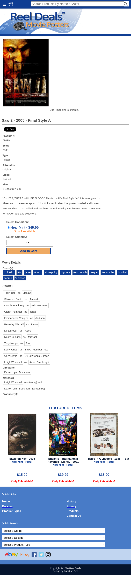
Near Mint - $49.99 (23, 229)
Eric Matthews (40, 305)
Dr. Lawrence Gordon (37, 355)
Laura (34, 324)
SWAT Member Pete (36, 349)
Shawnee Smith (13, 299)
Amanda (34, 299)
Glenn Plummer (13, 311)
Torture (8, 278)
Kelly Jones (10, 349)
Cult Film (9, 272)
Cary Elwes (10, 355)
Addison (40, 318)
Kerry (28, 330)
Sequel (94, 272)
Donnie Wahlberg (14, 305)
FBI (19, 272)
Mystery (65, 272)
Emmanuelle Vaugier (16, 318)
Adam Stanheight (39, 362)
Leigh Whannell (13, 362)
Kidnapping (51, 272)
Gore (28, 272)
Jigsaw (27, 292)
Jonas (33, 311)
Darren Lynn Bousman (17, 372)
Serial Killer (107, 272)
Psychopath (80, 272)
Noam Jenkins (12, 336)
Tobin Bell (9, 292)
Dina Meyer (10, 330)
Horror (37, 272)
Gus (27, 343)
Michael (32, 336)
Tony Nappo (11, 343)
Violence (20, 278)
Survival (122, 272)
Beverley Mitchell (14, 324)
